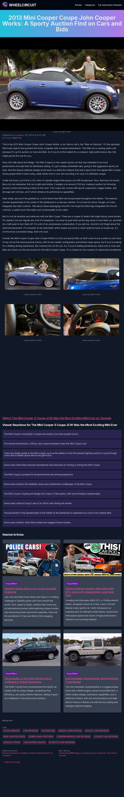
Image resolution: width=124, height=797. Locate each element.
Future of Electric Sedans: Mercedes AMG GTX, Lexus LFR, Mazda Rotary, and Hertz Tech (89, 592)
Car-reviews (30, 730)
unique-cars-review (70, 730)
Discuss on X (7, 720)
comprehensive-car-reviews (73, 736)
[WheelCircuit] (19, 5)
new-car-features (14, 736)
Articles (78, 5)
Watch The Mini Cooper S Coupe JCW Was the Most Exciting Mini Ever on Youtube (56, 418)
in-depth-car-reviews (62, 742)
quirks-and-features (41, 736)
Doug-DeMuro (11, 730)
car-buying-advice (34, 742)
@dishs (17, 138)
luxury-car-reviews (106, 736)
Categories (90, 5)
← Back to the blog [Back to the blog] (11, 762)
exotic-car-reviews (97, 730)
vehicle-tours (11, 742)
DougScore (48, 730)
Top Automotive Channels (110, 5)
